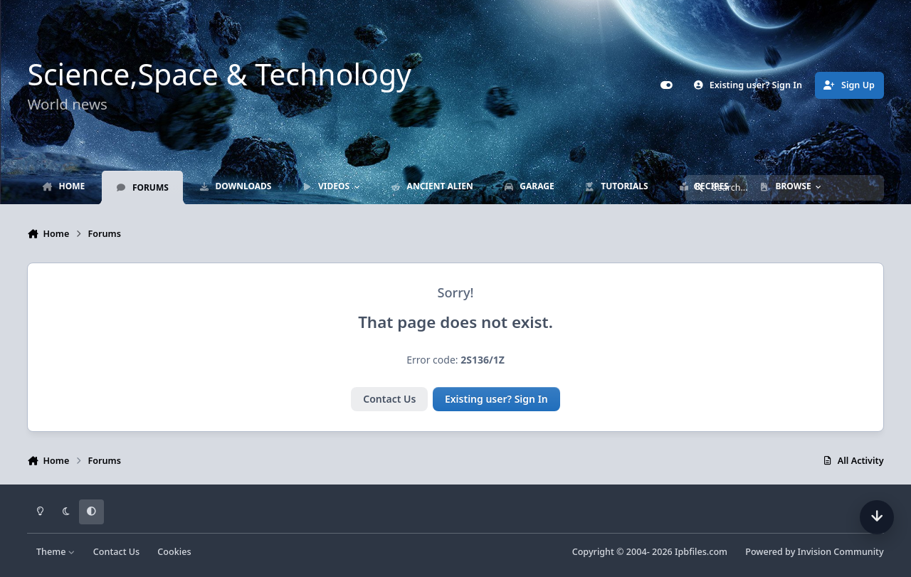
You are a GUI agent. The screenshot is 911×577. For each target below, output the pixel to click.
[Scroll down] (877, 517)
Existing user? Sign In (496, 399)
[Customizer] (666, 85)
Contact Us (389, 399)
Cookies (174, 552)
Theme (55, 552)
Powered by (814, 552)
